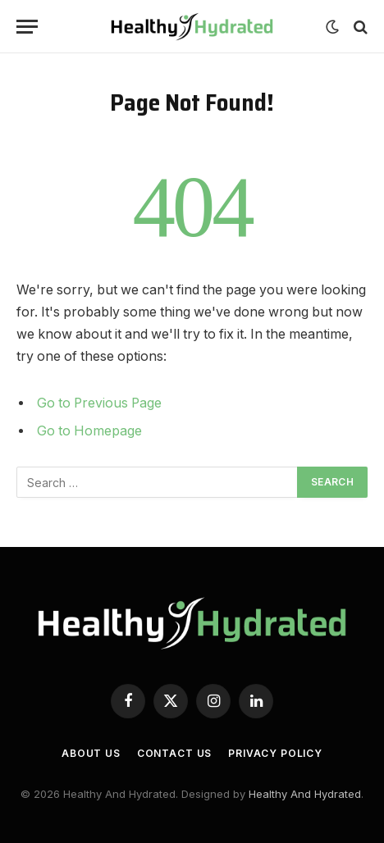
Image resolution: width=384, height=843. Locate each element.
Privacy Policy (275, 753)
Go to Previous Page (99, 403)
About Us (91, 753)
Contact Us (174, 753)
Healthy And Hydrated (305, 793)
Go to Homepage (89, 431)
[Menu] (27, 26)
